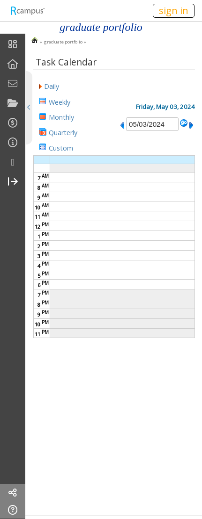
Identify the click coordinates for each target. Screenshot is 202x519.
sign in (173, 10)
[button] (49, 85)
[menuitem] (12, 44)
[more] (12, 162)
